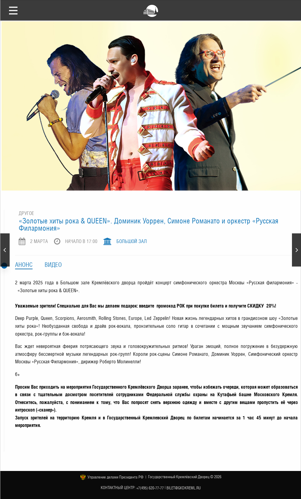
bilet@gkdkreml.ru (183, 488)
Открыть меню (13, 10)
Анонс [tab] (24, 264)
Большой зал (131, 241)
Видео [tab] (53, 264)
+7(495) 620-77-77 (150, 488)
